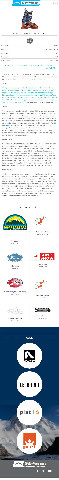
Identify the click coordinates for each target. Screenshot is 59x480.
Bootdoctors (15, 241)
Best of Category (30, 40)
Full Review (8, 66)
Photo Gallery (36, 66)
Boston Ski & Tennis (43, 232)
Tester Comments (50, 67)
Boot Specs (22, 66)
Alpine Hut (15, 266)
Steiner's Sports (42, 316)
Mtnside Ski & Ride (15, 318)
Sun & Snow (42, 264)
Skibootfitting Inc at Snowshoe (15, 292)
